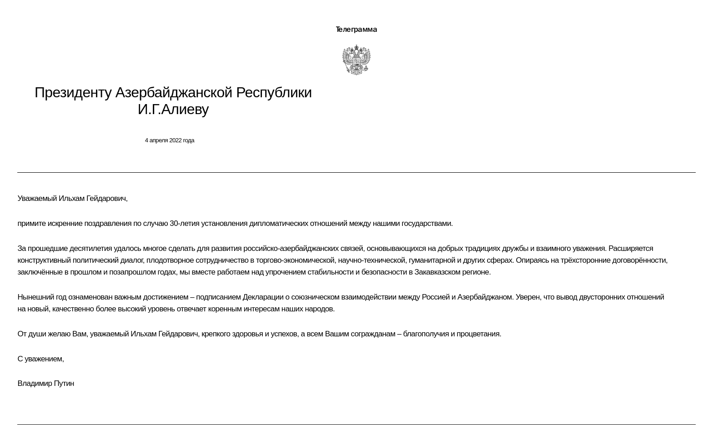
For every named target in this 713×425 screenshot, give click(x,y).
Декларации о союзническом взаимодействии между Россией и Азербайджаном (377, 297)
